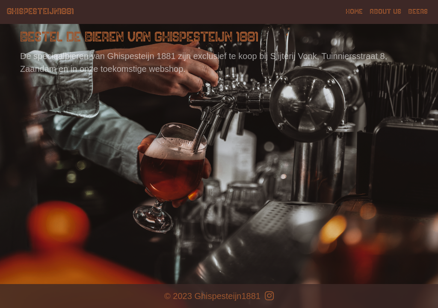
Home (354, 12)
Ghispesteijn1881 (40, 12)
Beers (418, 12)
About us (385, 12)
